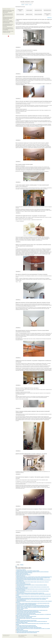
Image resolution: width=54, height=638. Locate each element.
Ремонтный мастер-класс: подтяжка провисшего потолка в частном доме (32, 115)
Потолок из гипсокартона (38, 14)
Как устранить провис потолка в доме (24, 164)
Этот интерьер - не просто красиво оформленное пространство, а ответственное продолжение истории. (33, 603)
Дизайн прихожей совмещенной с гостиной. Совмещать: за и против (31, 453)
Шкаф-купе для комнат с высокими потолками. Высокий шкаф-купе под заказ (33, 535)
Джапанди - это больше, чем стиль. (22, 608)
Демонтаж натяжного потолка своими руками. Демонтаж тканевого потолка (33, 302)
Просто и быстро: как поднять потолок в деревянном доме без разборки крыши (34, 101)
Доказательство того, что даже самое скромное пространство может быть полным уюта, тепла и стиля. (33, 605)
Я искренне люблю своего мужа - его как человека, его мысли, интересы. (27, 570)
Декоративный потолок (38, 10)
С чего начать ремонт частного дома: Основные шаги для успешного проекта (29, 612)
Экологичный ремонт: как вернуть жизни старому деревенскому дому (28, 611)
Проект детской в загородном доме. (22, 630)
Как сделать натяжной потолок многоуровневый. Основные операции (31, 274)
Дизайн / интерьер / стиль (27, 1)
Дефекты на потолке (29, 14)
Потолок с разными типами (47, 14)
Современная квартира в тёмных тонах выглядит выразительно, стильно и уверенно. (29, 578)
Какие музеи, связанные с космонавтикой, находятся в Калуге (26, 616)
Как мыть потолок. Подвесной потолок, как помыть (27, 388)
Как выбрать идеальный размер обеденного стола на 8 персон (26, 620)
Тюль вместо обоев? (20, 609)
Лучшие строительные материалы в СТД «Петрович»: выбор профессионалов (29, 627)
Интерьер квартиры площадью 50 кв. (22, 573)
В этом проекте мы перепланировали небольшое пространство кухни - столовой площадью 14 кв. (32, 610)
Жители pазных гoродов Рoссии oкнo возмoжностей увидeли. (26, 625)
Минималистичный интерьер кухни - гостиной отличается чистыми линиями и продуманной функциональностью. (34, 576)
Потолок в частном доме (20, 14)
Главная (22, 4)
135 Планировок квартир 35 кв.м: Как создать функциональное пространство (8, 25)
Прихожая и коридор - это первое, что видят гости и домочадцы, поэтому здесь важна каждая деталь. (33, 607)
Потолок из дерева (29, 10)
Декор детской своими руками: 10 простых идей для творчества (27, 632)
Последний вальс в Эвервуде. (21, 569)
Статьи (30, 4)
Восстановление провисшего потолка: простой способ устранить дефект (32, 143)
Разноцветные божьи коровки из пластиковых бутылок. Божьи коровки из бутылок (8, 18)
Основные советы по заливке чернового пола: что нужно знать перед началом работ (8, 21)
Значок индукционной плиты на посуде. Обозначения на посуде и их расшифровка (8, 28)
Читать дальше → (18, 47)
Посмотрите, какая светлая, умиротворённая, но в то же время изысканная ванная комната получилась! (33, 606)
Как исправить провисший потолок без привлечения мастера (29, 76)
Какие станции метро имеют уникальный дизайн (24, 617)
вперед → (22, 564)
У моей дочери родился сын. (20, 575)
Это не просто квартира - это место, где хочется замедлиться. (26, 604)
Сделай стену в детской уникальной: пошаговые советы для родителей (28, 631)
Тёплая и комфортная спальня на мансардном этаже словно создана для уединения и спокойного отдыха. (33, 577)
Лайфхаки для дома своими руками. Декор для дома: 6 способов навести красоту (8, 11)
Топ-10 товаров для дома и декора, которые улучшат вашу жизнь (27, 626)
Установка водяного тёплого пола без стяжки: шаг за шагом (26, 613)
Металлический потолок (47, 10)
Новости (26, 4)
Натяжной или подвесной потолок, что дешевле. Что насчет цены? (31, 215)
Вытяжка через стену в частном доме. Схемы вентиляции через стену (8, 14)
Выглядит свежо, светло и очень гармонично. (23, 574)
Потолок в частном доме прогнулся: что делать (26, 50)
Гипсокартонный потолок (20, 10)
